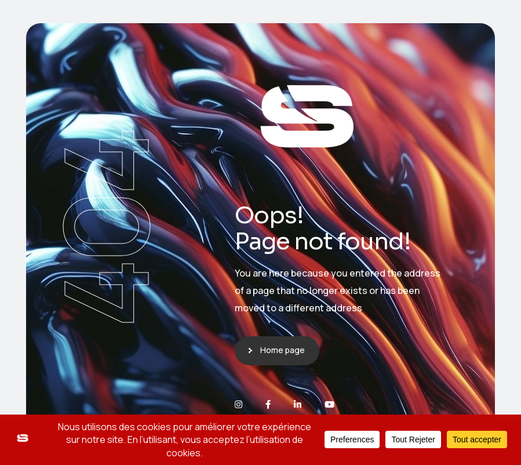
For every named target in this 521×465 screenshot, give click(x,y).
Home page (282, 349)
